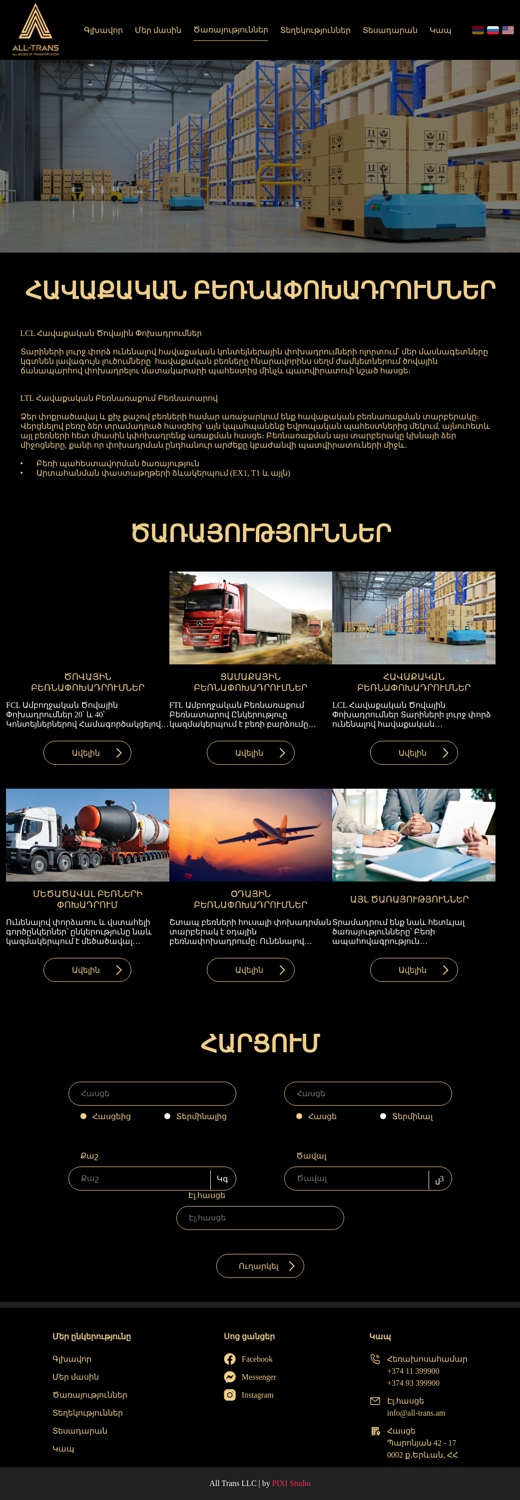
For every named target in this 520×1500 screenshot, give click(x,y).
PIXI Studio (291, 1483)
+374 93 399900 (413, 1383)
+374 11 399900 (413, 1371)
